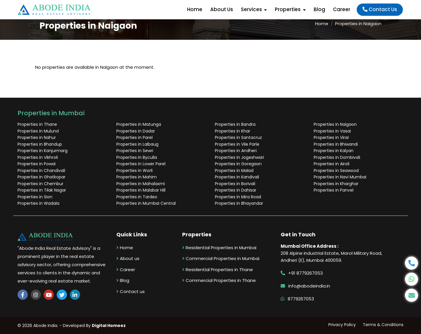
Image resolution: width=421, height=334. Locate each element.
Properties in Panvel (333, 190)
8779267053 (301, 299)
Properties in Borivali (235, 184)
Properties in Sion (35, 197)
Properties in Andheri (236, 151)
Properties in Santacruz (238, 137)
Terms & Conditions (383, 325)
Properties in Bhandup (40, 144)
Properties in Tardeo (136, 197)
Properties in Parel (134, 137)
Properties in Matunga (138, 124)
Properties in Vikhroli (38, 157)
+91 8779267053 (305, 273)
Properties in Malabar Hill (140, 190)
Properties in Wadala (38, 203)
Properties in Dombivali (337, 157)
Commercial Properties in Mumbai (220, 258)
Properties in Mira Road (238, 197)
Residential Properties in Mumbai (219, 248)
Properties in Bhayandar (239, 203)
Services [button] (252, 9)
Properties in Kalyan (333, 151)
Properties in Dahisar (235, 190)
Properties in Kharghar (336, 184)
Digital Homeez (109, 325)
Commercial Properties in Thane (219, 280)
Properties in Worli (134, 170)
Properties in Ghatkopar (41, 177)
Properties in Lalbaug (137, 144)
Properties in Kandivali (237, 177)
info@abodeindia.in (309, 286)
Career (341, 9)
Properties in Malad (234, 170)
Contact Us (380, 9)
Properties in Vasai (332, 131)
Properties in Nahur (37, 137)
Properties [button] (288, 9)
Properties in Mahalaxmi (140, 184)
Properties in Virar (331, 137)
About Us (221, 9)
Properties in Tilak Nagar (42, 190)
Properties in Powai (37, 164)
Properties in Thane (37, 124)
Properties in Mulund (38, 131)
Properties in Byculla (136, 157)
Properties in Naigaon (335, 124)
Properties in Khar (232, 131)
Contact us (130, 291)
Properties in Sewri (134, 151)
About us (127, 258)
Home (321, 23)
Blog (319, 9)
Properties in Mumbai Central (146, 203)
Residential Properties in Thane (217, 269)
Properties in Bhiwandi (336, 144)
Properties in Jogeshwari (239, 157)
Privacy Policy (342, 325)
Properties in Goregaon (238, 164)
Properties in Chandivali (41, 170)
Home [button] (194, 9)
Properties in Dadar (135, 131)
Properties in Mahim (136, 177)
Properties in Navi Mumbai (340, 177)
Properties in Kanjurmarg (43, 151)
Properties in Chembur (40, 184)
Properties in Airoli (331, 164)
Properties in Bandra (235, 124)
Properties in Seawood (336, 170)
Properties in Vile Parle (237, 144)
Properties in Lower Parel (140, 164)
